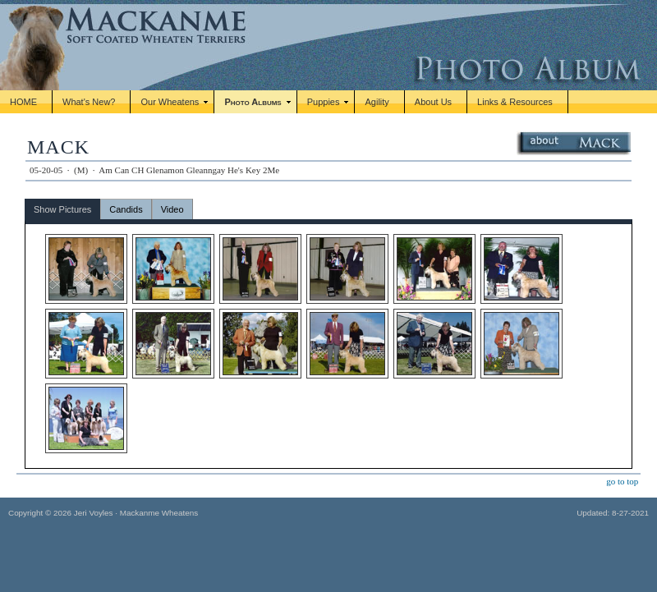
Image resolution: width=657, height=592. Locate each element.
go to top (622, 481)
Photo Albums (252, 102)
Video (172, 209)
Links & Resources (515, 102)
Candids (125, 209)
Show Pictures (62, 209)
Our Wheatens (169, 102)
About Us (433, 102)
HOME (23, 102)
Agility (376, 102)
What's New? (88, 102)
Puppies (323, 102)
